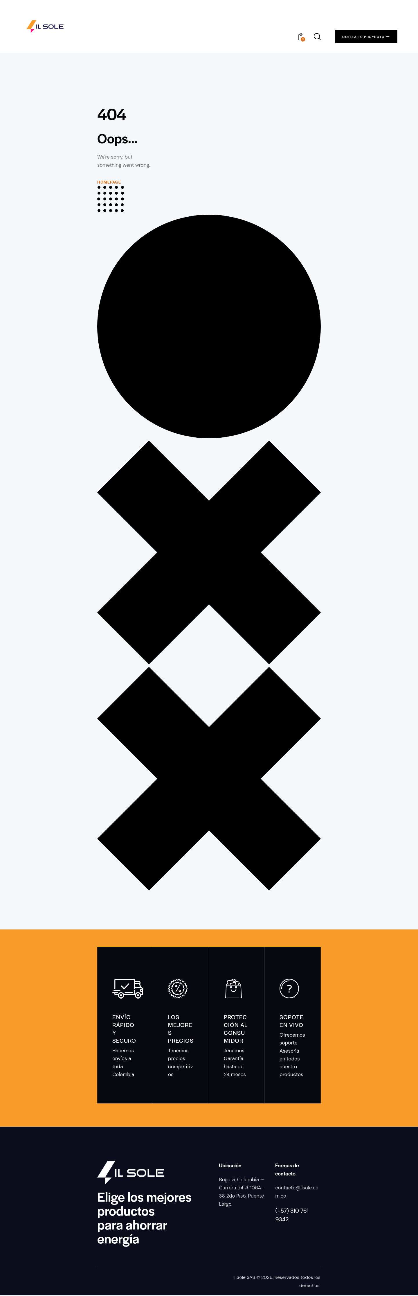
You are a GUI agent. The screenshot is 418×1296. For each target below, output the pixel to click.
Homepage (109, 182)
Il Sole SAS (244, 1278)
